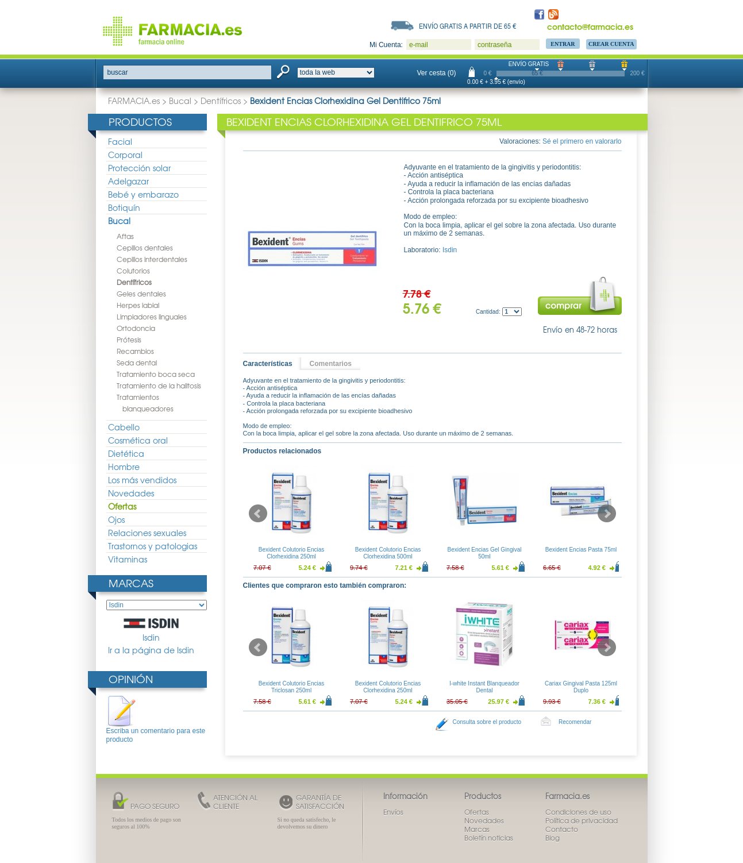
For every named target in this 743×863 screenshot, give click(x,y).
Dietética (126, 453)
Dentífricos (221, 100)
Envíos (393, 812)
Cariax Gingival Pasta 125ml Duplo (580, 687)
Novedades (131, 493)
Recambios (135, 351)
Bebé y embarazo (143, 194)
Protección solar (139, 168)
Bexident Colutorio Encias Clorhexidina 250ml (291, 553)
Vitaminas (127, 559)
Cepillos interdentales (152, 259)
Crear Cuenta (611, 44)
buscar (117, 72)
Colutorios (133, 270)
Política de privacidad (581, 820)
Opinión (131, 679)
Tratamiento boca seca (156, 374)
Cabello (124, 427)
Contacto (561, 829)
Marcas (131, 583)
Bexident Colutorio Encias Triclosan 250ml (291, 687)
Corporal (125, 154)
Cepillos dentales (145, 247)
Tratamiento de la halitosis (159, 385)
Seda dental (137, 362)
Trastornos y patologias (152, 546)
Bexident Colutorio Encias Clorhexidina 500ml (388, 553)
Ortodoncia (136, 328)
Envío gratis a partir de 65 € (468, 26)
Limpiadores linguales (152, 316)
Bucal (180, 100)
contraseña (494, 45)
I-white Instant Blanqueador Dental (484, 687)
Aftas (125, 236)
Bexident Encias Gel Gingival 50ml (484, 553)
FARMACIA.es (134, 100)
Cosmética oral (138, 440)
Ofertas (122, 506)
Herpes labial (138, 305)
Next (607, 513)
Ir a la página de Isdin (151, 650)
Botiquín (124, 207)
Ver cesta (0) (436, 73)
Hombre (124, 466)
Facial (120, 141)
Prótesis (129, 339)
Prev (258, 513)
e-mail (418, 45)
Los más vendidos (142, 480)
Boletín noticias (488, 838)
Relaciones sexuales (147, 532)
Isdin (151, 630)
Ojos (116, 519)
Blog (552, 838)
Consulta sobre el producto (487, 722)
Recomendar (575, 722)
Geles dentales (141, 293)
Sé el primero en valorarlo (581, 141)
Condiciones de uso (578, 812)
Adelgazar (128, 181)
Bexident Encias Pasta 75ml (581, 549)
